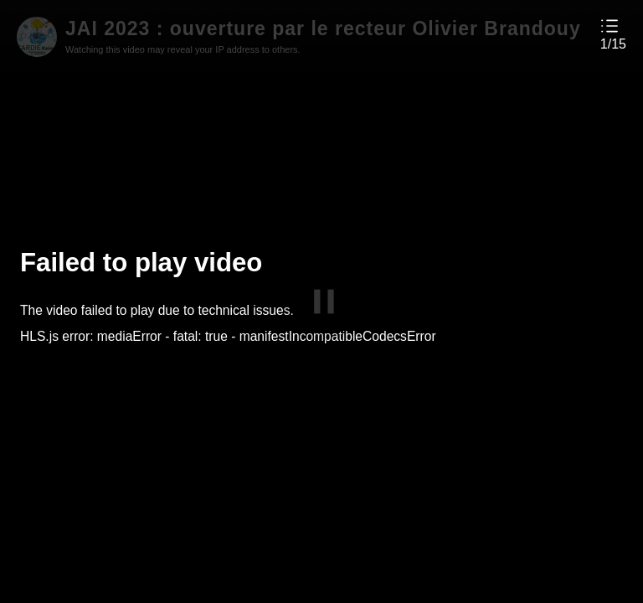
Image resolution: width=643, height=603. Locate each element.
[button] (613, 34)
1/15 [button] (613, 44)
